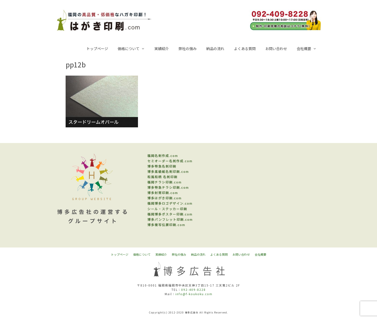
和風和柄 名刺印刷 (162, 177)
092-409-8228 (193, 289)
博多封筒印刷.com (162, 192)
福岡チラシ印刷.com (164, 182)
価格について (134, 48)
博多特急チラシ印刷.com (168, 187)
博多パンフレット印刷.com (170, 219)
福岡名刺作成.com (162, 155)
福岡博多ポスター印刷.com (169, 214)
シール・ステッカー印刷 (167, 209)
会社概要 (309, 48)
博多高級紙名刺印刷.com (168, 171)
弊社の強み (187, 48)
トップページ (97, 48)
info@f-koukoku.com (193, 294)
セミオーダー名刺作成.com (169, 161)
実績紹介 (161, 48)
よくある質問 (245, 48)
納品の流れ (215, 48)
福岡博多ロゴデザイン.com (169, 203)
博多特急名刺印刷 (161, 166)
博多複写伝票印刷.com (166, 224)
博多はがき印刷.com (164, 198)
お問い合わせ (276, 48)
